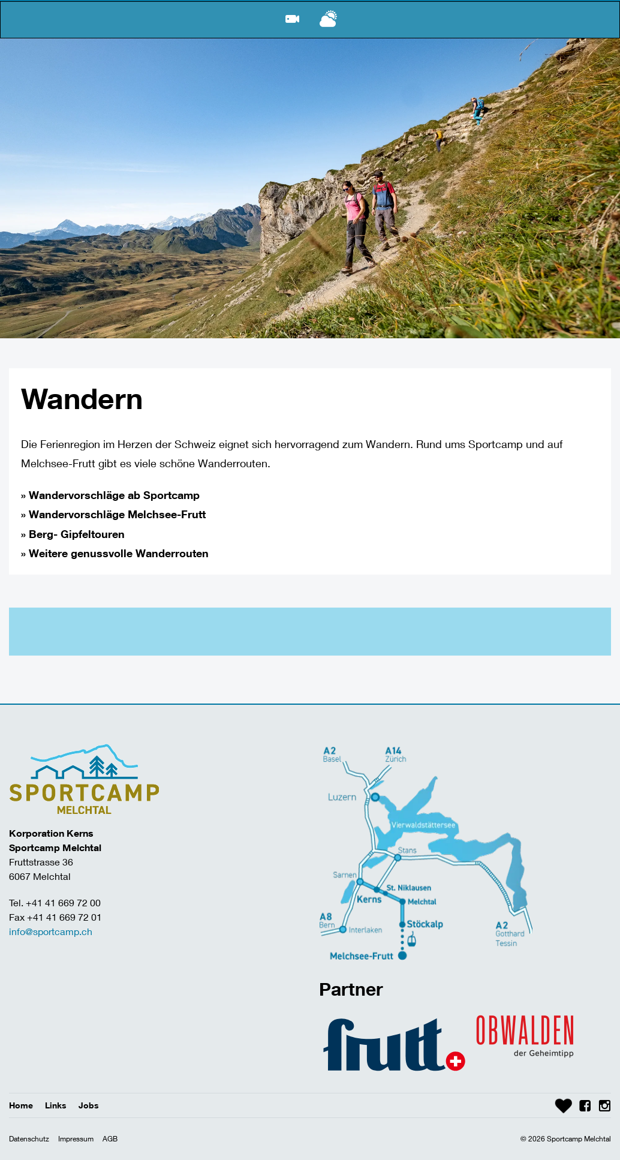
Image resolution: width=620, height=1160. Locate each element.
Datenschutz (29, 1138)
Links (56, 1105)
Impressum (76, 1138)
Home (21, 1105)
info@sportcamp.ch (50, 931)
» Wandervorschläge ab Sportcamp (110, 494)
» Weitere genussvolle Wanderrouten (115, 553)
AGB (110, 1138)
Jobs (89, 1105)
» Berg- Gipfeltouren (73, 533)
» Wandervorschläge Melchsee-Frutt (113, 514)
